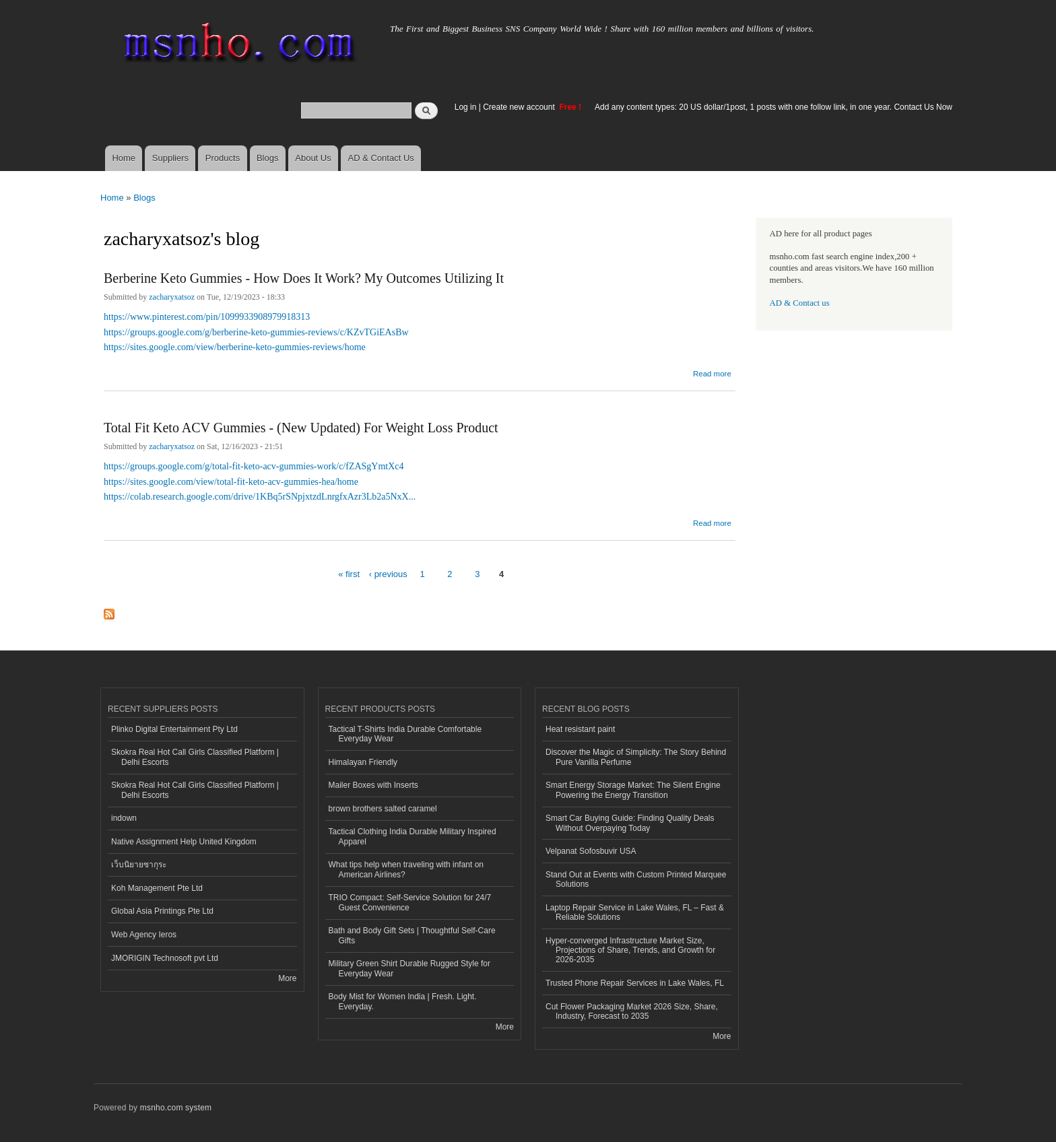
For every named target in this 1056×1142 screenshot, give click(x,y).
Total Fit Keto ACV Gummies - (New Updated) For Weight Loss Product (301, 427)
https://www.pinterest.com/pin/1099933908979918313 (207, 317)
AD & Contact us (800, 303)
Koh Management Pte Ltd (157, 888)
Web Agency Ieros (143, 934)
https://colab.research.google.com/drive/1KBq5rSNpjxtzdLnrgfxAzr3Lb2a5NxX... (260, 497)
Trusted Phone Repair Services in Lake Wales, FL (635, 983)
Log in (466, 107)
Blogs (268, 158)
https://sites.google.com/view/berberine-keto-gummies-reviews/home (235, 347)
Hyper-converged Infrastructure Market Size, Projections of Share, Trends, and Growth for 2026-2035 (630, 950)
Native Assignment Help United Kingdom (184, 841)
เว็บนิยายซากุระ (138, 864)
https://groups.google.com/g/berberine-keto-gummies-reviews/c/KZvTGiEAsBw (256, 332)
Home (123, 158)
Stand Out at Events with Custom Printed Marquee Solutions (636, 879)
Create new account (520, 107)
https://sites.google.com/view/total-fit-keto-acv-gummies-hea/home (231, 482)
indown (124, 818)
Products (222, 158)
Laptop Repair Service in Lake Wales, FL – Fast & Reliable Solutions (635, 912)
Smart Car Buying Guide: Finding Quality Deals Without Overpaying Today (630, 822)
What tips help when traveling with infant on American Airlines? (406, 869)
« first (349, 574)
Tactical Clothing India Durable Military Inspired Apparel (412, 836)
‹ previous (388, 574)
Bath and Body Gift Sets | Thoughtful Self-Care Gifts (412, 935)
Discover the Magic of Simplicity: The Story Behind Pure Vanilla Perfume (636, 756)
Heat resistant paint (580, 729)
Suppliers (170, 158)
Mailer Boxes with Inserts (373, 785)
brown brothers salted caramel (383, 808)
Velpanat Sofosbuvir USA (591, 851)
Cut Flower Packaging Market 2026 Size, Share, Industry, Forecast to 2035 (632, 1011)
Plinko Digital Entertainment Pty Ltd (174, 729)
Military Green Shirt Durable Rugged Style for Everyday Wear (409, 968)
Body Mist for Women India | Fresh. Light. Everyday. (403, 1001)
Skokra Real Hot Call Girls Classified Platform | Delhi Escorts (195, 756)
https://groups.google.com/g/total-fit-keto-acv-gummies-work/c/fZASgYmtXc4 (254, 466)
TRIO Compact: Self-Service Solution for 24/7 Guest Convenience (410, 902)
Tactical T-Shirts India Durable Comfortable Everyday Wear (405, 734)
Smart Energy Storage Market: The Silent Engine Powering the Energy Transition (633, 789)
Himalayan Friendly (363, 762)
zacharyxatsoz (172, 297)
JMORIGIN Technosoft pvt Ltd (164, 958)
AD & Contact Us (381, 158)
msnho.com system (175, 1107)
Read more (712, 372)
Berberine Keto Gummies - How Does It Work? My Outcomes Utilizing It (304, 278)
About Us (313, 158)
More (287, 978)
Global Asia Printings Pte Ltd (162, 911)
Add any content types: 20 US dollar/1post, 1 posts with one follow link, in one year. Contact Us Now (773, 107)
